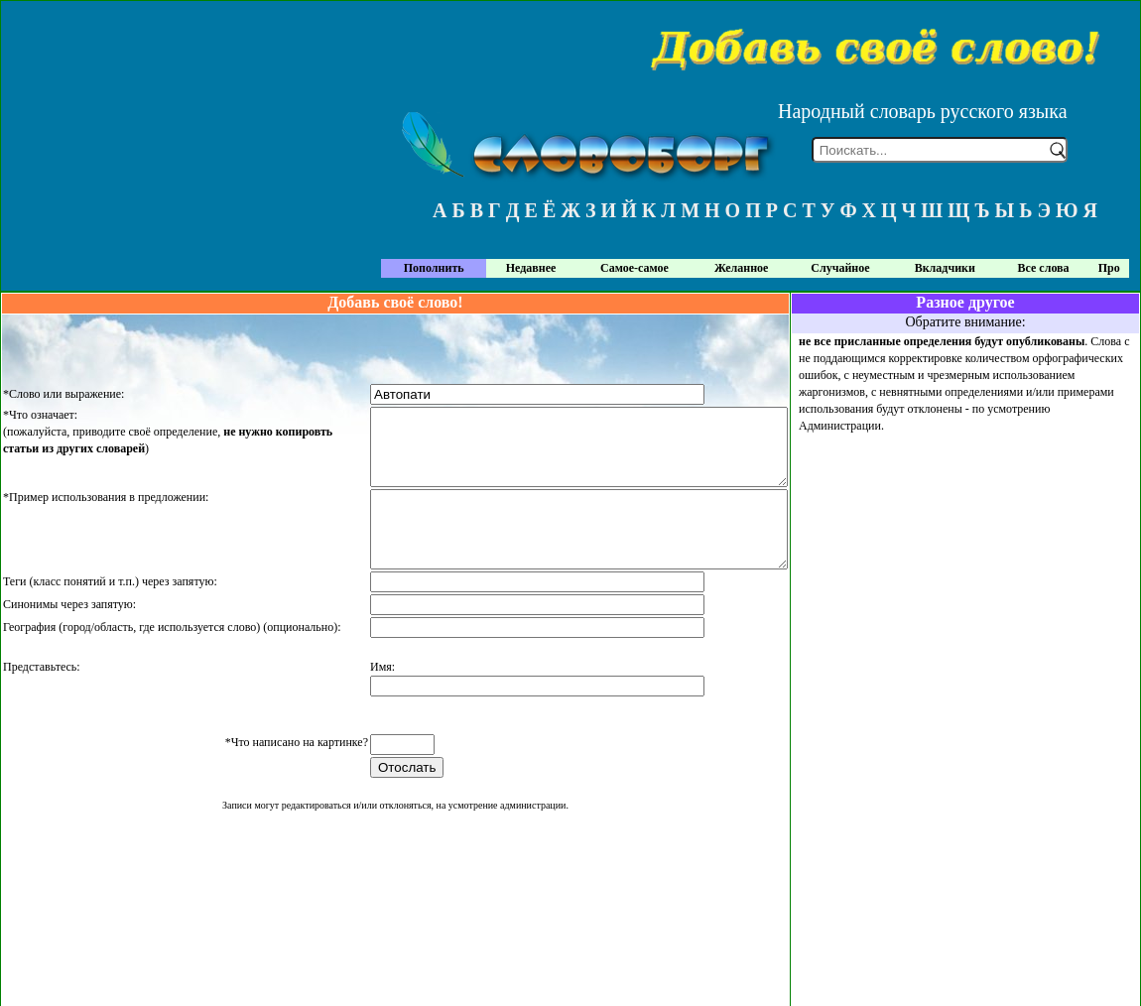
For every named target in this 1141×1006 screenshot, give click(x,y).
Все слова (1044, 268)
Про (1109, 268)
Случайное (840, 268)
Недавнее (531, 268)
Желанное (741, 268)
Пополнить (434, 268)
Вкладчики (945, 268)
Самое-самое (634, 268)
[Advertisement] (965, 573)
